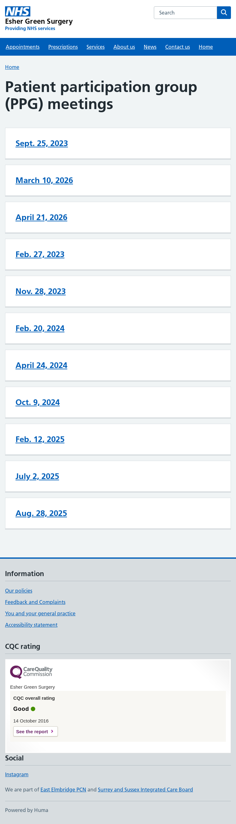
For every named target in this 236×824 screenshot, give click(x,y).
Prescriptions (63, 47)
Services (96, 47)
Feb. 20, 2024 (39, 328)
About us (124, 47)
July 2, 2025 (37, 476)
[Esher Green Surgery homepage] (39, 19)
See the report (32, 731)
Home (206, 47)
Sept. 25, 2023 (41, 143)
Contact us (177, 47)
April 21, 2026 (41, 217)
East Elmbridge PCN (63, 789)
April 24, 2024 (41, 365)
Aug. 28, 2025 (41, 513)
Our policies (18, 590)
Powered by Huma (26, 810)
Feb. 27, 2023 (39, 254)
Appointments (22, 47)
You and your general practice (40, 613)
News (150, 47)
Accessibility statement (31, 625)
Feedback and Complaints (35, 602)
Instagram (16, 774)
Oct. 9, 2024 (37, 402)
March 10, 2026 (44, 180)
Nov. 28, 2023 (40, 291)
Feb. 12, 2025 (39, 439)
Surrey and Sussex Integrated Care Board (145, 789)
